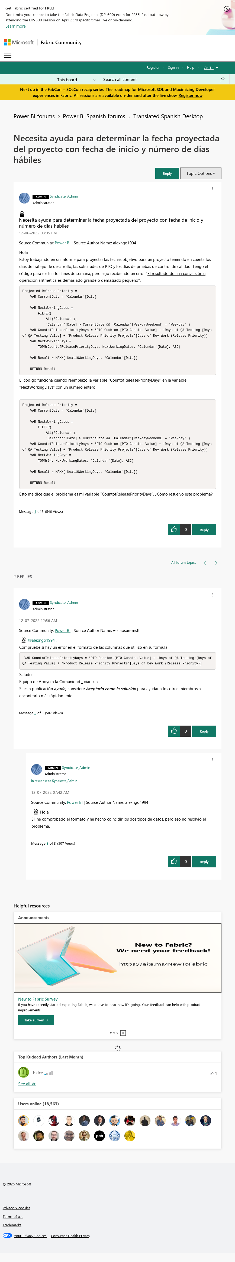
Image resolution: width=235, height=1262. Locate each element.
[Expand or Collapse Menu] (8, 55)
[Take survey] (36, 1029)
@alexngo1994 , (42, 648)
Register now (190, 95)
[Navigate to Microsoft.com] (19, 42)
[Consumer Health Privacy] (70, 1244)
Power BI (62, 242)
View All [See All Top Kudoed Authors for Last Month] (27, 1092)
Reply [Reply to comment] (204, 739)
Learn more (15, 26)
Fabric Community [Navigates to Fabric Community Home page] (61, 42)
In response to (54, 789)
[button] (167, 173)
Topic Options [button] (199, 173)
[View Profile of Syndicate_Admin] (64, 196)
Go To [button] (209, 67)
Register (153, 67)
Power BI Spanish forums (94, 116)
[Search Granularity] (76, 79)
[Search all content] (164, 79)
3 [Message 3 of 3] (48, 852)
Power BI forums (34, 116)
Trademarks (12, 1233)
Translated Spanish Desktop (168, 116)
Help (190, 67)
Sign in (173, 67)
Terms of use (13, 1225)
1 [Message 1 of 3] (35, 519)
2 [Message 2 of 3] (35, 721)
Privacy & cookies (16, 1216)
